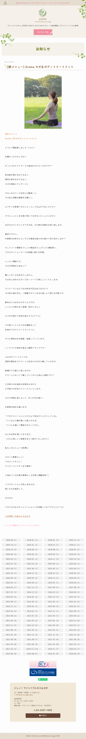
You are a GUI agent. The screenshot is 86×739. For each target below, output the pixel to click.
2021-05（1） (54, 568)
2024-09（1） (33, 549)
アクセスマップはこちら (24, 695)
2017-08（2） (75, 587)
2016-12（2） (33, 592)
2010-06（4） (75, 654)
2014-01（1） (33, 611)
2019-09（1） (75, 578)
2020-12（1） (33, 573)
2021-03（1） (12, 573)
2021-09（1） (12, 568)
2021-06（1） (33, 568)
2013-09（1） (75, 611)
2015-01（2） (75, 601)
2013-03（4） (12, 620)
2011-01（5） (12, 649)
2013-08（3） (12, 616)
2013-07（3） (33, 616)
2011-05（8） (12, 644)
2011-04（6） (33, 644)
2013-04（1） (75, 616)
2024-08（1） (54, 549)
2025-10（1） (12, 544)
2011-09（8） (12, 639)
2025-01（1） (33, 544)
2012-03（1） (54, 630)
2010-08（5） (33, 654)
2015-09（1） (12, 601)
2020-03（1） (33, 578)
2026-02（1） (33, 540)
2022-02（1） (75, 563)
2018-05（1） (12, 587)
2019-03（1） (54, 582)
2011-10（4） (75, 635)
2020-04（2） (12, 578)
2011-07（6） (54, 639)
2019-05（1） (12, 582)
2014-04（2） (54, 606)
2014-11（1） (12, 606)
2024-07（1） (75, 549)
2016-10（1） (54, 592)
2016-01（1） (33, 597)
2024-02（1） (12, 559)
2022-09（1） (54, 563)
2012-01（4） (12, 635)
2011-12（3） (33, 635)
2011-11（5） (54, 635)
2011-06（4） (75, 639)
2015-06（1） (33, 601)
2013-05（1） (54, 616)
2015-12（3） (54, 597)
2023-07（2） (12, 563)
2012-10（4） (33, 625)
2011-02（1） (75, 644)
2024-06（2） (12, 554)
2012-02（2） (75, 630)
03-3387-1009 (43, 710)
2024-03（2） (75, 554)
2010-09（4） (12, 654)
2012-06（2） (12, 630)
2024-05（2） (33, 554)
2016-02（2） (12, 597)
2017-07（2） (12, 592)
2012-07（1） (75, 625)
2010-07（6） (54, 654)
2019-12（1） (54, 578)
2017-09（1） (54, 587)
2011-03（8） (54, 644)
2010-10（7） (75, 649)
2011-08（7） (33, 639)
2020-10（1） (54, 573)
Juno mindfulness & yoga (46, 736)
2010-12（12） (32, 649)
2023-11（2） (54, 559)
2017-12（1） (33, 587)
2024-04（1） (54, 554)
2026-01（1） (54, 540)
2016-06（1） (75, 592)
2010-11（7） (54, 649)
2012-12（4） (75, 620)
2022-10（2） (33, 563)
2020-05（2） (75, 573)
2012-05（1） (33, 630)
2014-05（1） (33, 606)
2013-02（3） (33, 620)
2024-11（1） (75, 544)
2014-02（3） (12, 611)
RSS (58, 736)
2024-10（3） (12, 549)
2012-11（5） (12, 625)
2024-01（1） (33, 559)
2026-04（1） (12, 540)
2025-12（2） (75, 540)
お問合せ (43, 715)
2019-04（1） (33, 582)
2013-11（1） (54, 611)
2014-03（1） (75, 606)
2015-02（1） (54, 601)
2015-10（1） (75, 597)
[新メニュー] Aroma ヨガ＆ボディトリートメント (42, 67)
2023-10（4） (75, 559)
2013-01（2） (54, 620)
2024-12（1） (54, 544)
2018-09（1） (75, 582)
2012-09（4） (54, 625)
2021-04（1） (75, 568)
